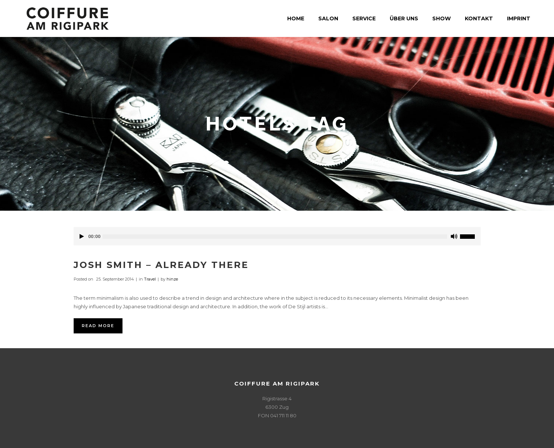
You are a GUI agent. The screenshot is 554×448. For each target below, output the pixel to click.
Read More (98, 325)
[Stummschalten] (454, 236)
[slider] (275, 236)
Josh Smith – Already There (161, 264)
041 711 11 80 (283, 415)
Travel (150, 279)
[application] (277, 236)
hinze (172, 279)
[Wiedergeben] (81, 236)
